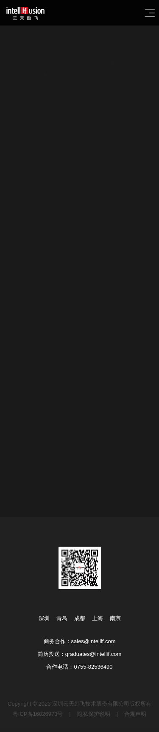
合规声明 (135, 714)
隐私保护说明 (93, 714)
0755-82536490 (93, 667)
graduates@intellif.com (93, 654)
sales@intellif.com (93, 641)
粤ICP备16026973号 (38, 714)
